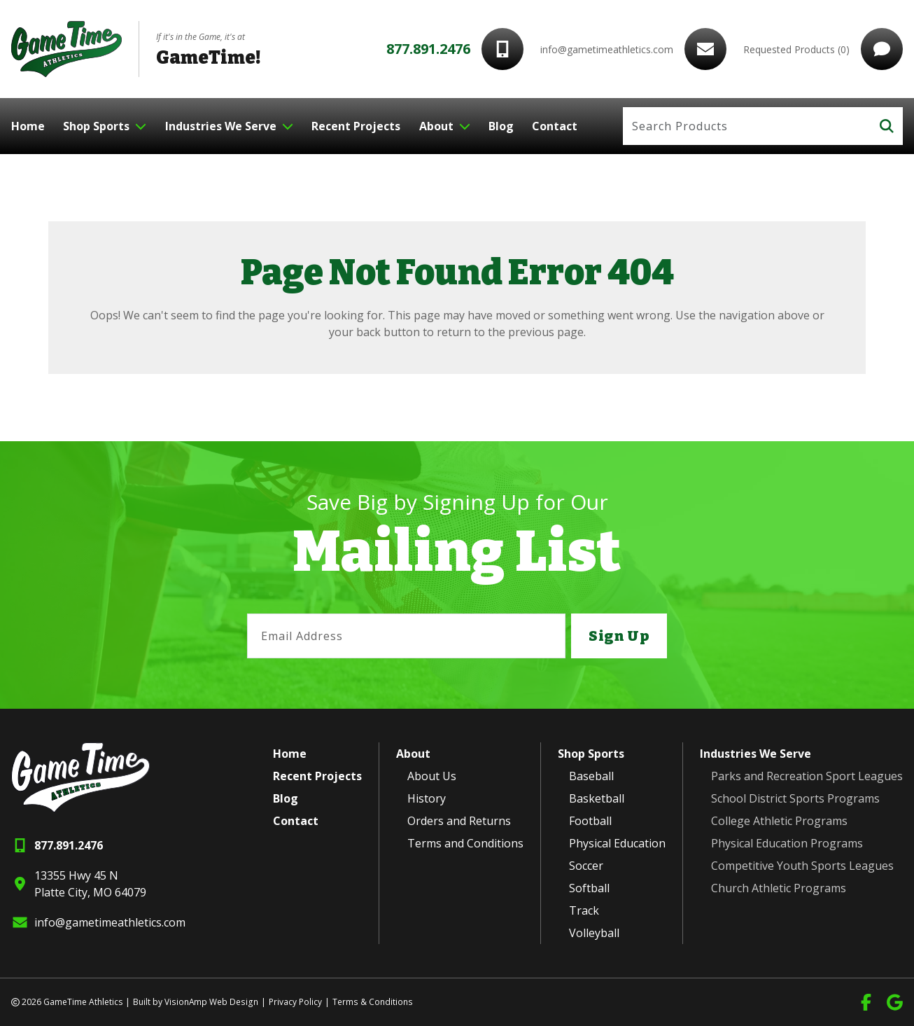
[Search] (747, 126)
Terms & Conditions (370, 1002)
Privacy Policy (294, 1002)
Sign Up (618, 636)
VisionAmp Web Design (210, 1002)
